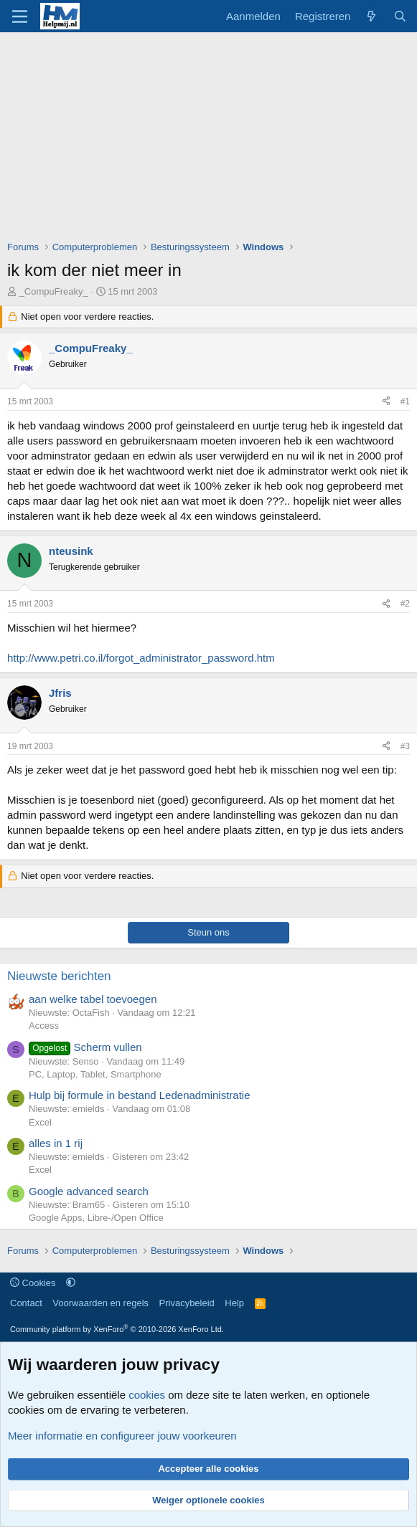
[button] (70, 1283)
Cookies (33, 1283)
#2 (405, 604)
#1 (405, 401)
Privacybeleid (187, 1303)
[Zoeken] (400, 16)
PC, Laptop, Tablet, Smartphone (95, 1074)
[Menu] (20, 16)
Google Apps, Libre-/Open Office (96, 1217)
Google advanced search (89, 1191)
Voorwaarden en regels (100, 1303)
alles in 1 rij (56, 1143)
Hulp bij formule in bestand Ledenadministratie (139, 1095)
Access (44, 1025)
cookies (146, 1395)
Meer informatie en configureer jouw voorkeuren (122, 1436)
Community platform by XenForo (117, 1329)
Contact (26, 1303)
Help (234, 1303)
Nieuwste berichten (59, 976)
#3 (405, 746)
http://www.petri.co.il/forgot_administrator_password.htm (141, 658)
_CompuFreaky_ (53, 291)
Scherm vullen (85, 1047)
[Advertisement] (212, 139)
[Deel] (386, 402)
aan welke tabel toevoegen (92, 999)
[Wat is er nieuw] (371, 16)
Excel (40, 1122)
